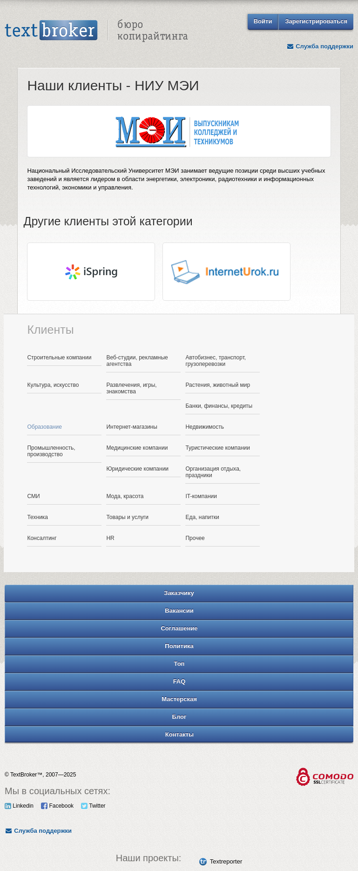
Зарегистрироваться (316, 21)
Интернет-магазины (131, 427)
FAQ (179, 681)
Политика (179, 645)
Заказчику (179, 592)
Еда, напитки (202, 517)
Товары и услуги (127, 517)
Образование (44, 427)
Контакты (179, 734)
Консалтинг (41, 538)
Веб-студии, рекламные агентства (137, 360)
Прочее (194, 538)
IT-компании (201, 496)
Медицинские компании (137, 448)
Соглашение (179, 628)
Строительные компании (59, 357)
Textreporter (226, 861)
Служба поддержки (319, 46)
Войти (263, 21)
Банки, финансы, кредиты (218, 406)
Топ (179, 663)
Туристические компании (217, 448)
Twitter (93, 806)
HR (110, 538)
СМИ (33, 496)
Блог (179, 716)
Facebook (57, 806)
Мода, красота (124, 496)
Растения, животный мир (217, 385)
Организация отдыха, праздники (213, 472)
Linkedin (19, 806)
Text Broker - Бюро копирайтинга (96, 30)
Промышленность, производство (51, 451)
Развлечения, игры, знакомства (131, 388)
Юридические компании (137, 469)
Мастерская (179, 698)
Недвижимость (204, 427)
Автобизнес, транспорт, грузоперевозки (215, 360)
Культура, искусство (53, 385)
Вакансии (179, 610)
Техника (37, 517)
